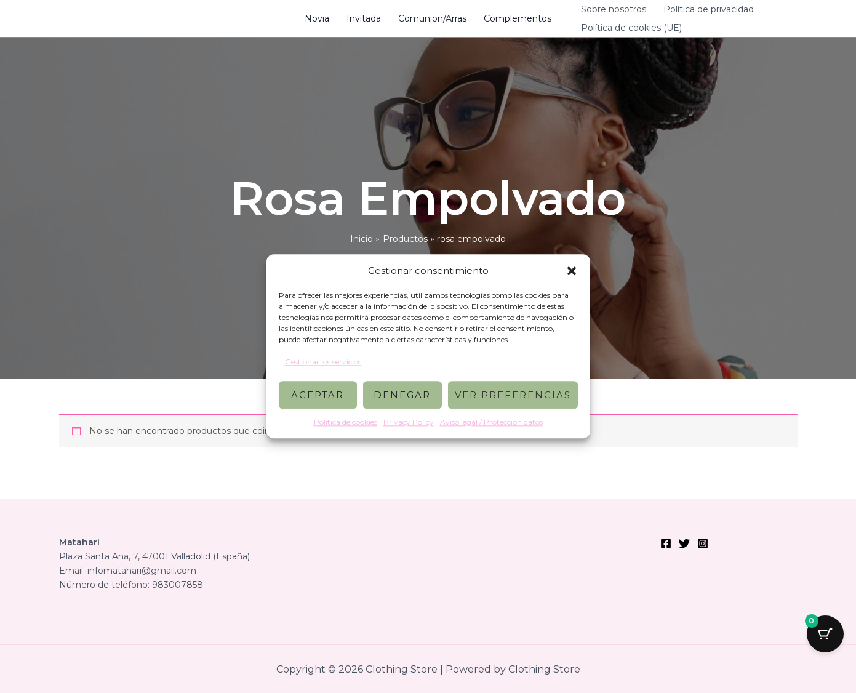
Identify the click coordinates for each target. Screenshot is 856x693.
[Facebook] (665, 543)
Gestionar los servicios (323, 361)
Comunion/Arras (432, 18)
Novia (317, 18)
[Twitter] (684, 543)
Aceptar (317, 395)
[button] (572, 271)
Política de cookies (345, 422)
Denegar (402, 395)
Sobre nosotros (613, 9)
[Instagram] (702, 543)
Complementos (517, 18)
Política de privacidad (708, 9)
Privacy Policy (408, 422)
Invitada (363, 18)
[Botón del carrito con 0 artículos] (825, 633)
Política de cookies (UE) (631, 27)
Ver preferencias (513, 395)
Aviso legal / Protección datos (491, 422)
